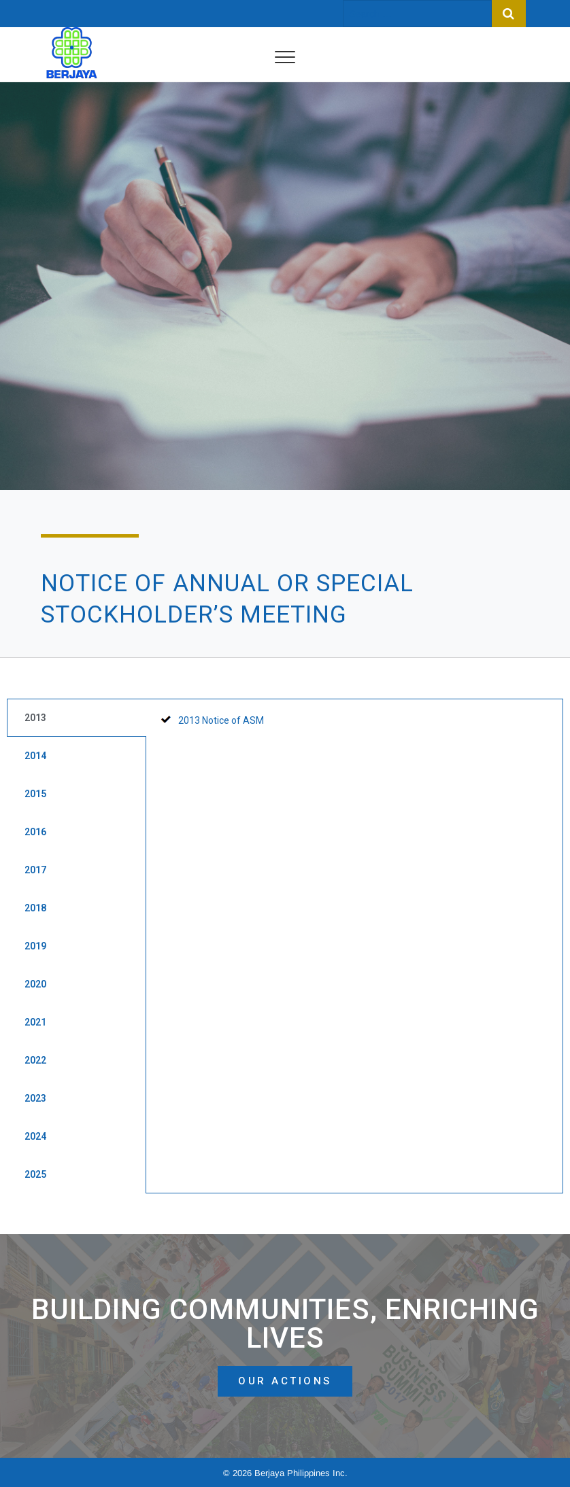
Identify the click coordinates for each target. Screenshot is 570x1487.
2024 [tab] (35, 1136)
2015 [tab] (35, 793)
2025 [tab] (35, 1174)
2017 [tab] (35, 869)
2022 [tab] (35, 1060)
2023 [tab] (35, 1098)
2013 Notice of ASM (221, 720)
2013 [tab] (35, 717)
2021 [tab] (35, 1022)
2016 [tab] (35, 831)
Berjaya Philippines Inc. (301, 1473)
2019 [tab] (35, 946)
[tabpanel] (354, 727)
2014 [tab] (35, 755)
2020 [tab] (35, 984)
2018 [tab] (35, 908)
